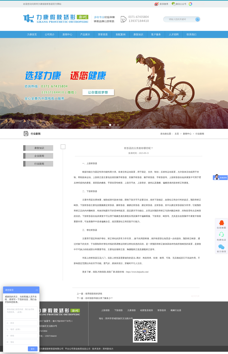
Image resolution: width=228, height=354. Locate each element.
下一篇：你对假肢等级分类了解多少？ (95, 298)
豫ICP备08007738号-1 (62, 321)
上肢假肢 (105, 310)
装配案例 (120, 34)
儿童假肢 (131, 310)
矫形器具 (162, 310)
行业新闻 (200, 134)
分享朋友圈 (199, 4)
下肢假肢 (118, 310)
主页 (177, 134)
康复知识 (138, 34)
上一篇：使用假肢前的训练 (89, 294)
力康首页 (32, 34)
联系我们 (191, 34)
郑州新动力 (108, 349)
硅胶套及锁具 (146, 310)
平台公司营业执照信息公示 (77, 349)
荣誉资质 (103, 34)
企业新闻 (39, 156)
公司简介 (50, 34)
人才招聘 (174, 34)
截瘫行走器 (176, 310)
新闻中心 (67, 34)
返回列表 (195, 296)
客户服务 (156, 34)
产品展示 (85, 34)
